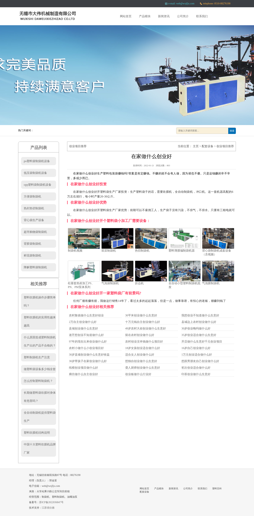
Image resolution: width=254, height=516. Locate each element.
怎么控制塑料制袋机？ (38, 380)
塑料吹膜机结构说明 (37, 432)
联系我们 (202, 16)
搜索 (232, 130)
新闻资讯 (164, 16)
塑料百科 (217, 488)
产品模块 (145, 16)
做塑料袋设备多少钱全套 (40, 369)
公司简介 (183, 16)
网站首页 (126, 16)
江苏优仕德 (48, 507)
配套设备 (207, 146)
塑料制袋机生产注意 (37, 357)
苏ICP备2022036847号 (51, 502)
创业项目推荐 (225, 146)
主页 (196, 146)
